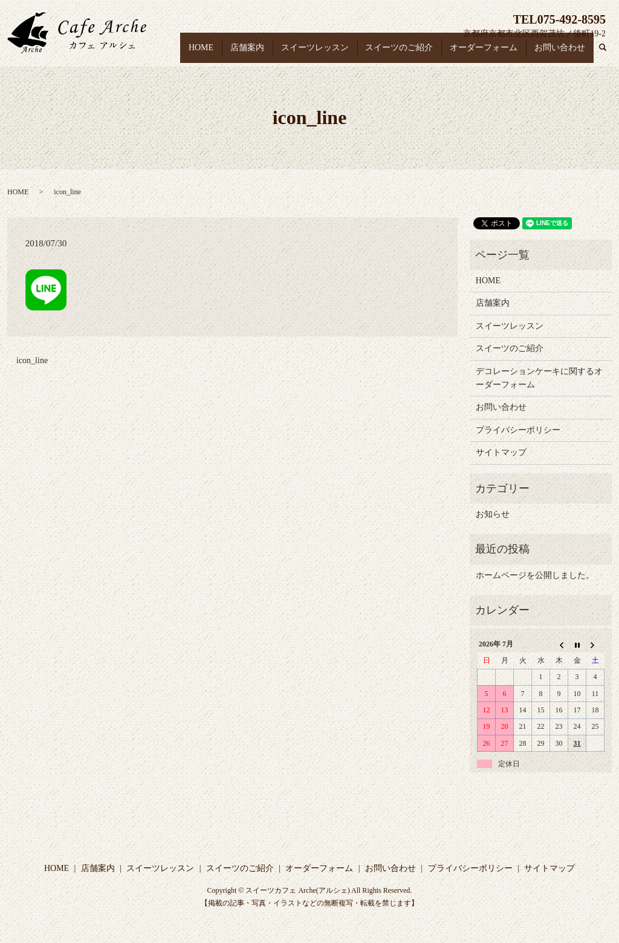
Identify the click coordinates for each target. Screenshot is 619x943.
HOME (219, 53)
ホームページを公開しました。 (535, 575)
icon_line (32, 360)
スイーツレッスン (326, 53)
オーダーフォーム (488, 53)
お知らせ (493, 514)
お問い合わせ (561, 53)
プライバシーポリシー (518, 430)
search (608, 54)
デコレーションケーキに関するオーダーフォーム (539, 378)
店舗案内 (262, 53)
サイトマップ (501, 452)
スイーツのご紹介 (407, 53)
